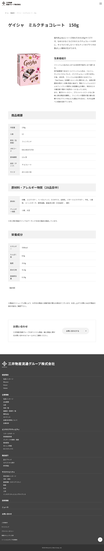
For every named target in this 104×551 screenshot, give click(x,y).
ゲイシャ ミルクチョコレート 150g (26, 13)
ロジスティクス (8, 449)
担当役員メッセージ (9, 476)
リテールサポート (9, 434)
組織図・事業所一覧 (9, 411)
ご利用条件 (5, 522)
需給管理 (6, 443)
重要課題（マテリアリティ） (12, 482)
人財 (4, 491)
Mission (5, 382)
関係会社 (6, 414)
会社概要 (6, 402)
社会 (4, 488)
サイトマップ (5, 527)
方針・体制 (6, 479)
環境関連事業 (7, 437)
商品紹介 (12, 13)
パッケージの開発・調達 (11, 440)
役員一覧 (6, 408)
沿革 (4, 405)
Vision (5, 385)
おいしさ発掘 (7, 446)
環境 (4, 485)
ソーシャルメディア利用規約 (9, 540)
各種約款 (6, 423)
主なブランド (7, 460)
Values (5, 388)
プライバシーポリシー (8, 531)
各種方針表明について (10, 420)
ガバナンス (6, 417)
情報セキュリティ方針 (8, 535)
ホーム (6, 13)
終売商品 (6, 466)
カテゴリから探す (9, 463)
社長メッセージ (8, 379)
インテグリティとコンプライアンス (14, 494)
